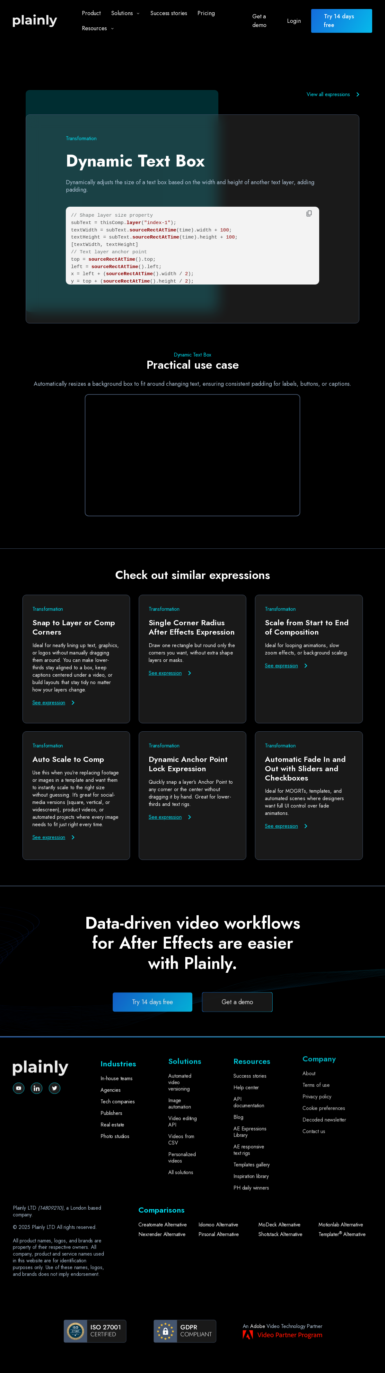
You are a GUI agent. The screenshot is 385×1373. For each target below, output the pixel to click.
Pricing (206, 13)
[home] (40, 21)
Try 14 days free (152, 1029)
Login (294, 21)
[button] (123, 13)
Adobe (257, 1326)
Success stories (168, 13)
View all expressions (328, 94)
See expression (49, 702)
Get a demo (259, 20)
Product (91, 13)
